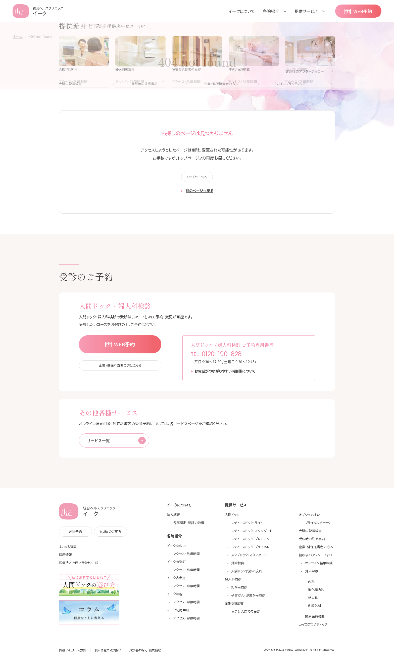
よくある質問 (68, 549)
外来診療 (311, 573)
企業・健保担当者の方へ (316, 549)
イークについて (242, 11)
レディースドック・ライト (247, 525)
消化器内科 (316, 592)
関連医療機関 (315, 619)
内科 (311, 584)
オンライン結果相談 (319, 565)
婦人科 (313, 600)
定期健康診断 (234, 606)
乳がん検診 (239, 589)
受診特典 (237, 565)
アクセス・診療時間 (186, 556)
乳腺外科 (314, 608)
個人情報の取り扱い (107, 653)
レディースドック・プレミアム (250, 541)
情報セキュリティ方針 (72, 653)
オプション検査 (309, 517)
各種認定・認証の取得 (188, 525)
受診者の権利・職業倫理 (145, 653)
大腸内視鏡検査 (310, 533)
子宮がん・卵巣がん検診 (248, 598)
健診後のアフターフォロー (317, 557)
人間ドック (232, 517)
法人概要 (173, 517)
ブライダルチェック (318, 525)
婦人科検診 (233, 581)
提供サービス (306, 11)
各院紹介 (271, 11)
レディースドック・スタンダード (251, 533)
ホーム (18, 36)
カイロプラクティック (313, 627)
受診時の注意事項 (312, 541)
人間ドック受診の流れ (246, 573)
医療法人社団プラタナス (76, 565)
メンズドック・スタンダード (249, 557)
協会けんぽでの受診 (245, 614)
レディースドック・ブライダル (250, 549)
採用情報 (65, 557)
